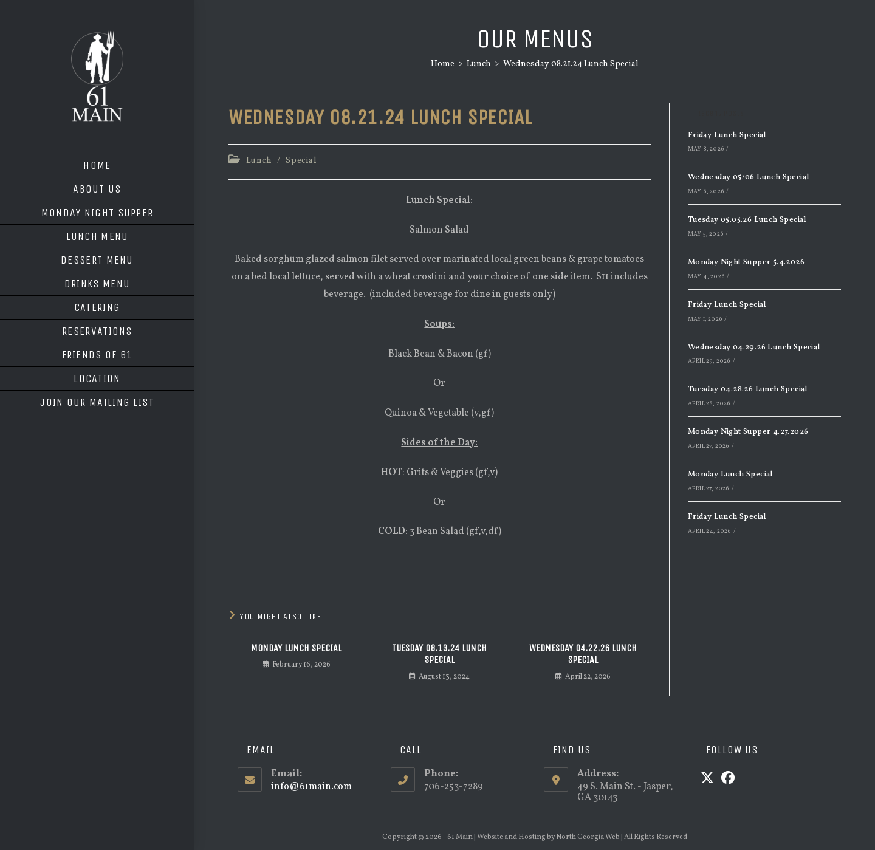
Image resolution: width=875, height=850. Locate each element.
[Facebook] (728, 779)
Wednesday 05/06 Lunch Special (748, 177)
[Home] (443, 64)
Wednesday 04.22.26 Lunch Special (583, 653)
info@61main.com (311, 786)
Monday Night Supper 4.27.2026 (748, 432)
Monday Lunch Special (296, 648)
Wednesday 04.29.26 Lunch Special (754, 347)
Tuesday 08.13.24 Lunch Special (439, 653)
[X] (707, 779)
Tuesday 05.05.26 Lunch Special (747, 219)
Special (301, 160)
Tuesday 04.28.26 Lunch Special (748, 389)
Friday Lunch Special (727, 135)
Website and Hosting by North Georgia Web (548, 837)
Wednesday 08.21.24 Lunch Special (571, 64)
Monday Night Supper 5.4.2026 (746, 262)
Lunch (259, 160)
